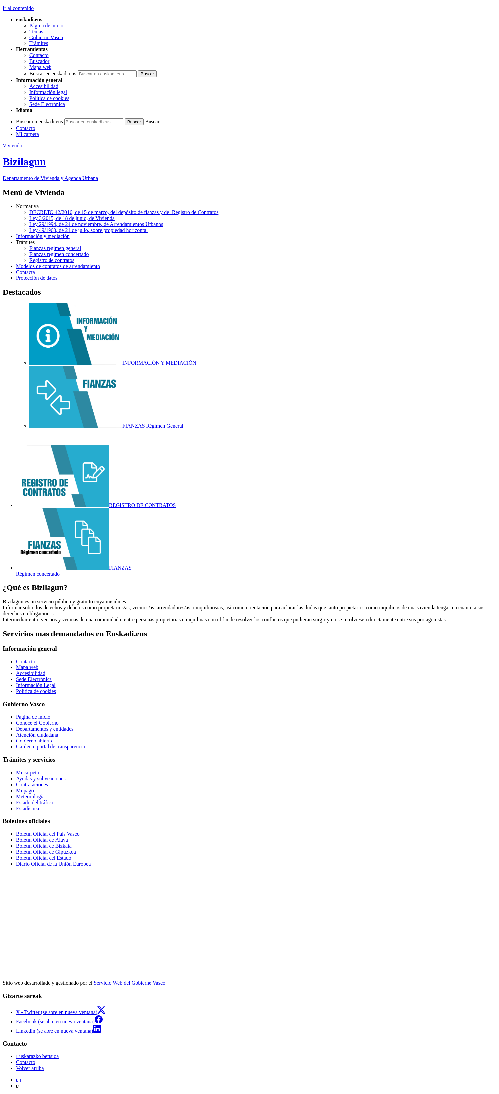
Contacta (25, 272)
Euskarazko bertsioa (37, 1056)
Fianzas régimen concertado (59, 254)
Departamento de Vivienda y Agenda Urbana (50, 178)
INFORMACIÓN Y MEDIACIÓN (112, 363)
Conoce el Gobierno (37, 723)
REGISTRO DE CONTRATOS (96, 505)
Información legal (48, 92)
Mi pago (25, 790)
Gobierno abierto (34, 740)
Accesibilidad (43, 86)
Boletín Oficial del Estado (43, 858)
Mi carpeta (27, 134)
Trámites (38, 43)
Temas (36, 31)
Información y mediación (43, 236)
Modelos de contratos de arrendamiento (58, 266)
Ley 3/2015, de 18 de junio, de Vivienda (72, 218)
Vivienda (12, 145)
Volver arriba (30, 1068)
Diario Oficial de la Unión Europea (53, 864)
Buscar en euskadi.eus (52, 73)
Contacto (39, 55)
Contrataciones (32, 784)
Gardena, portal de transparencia (50, 746)
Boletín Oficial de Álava (42, 840)
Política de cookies (49, 98)
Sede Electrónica (47, 104)
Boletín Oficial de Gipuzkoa (46, 852)
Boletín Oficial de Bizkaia (44, 846)
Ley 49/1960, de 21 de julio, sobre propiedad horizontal (88, 230)
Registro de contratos (51, 260)
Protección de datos (36, 278)
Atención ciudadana (37, 735)
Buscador (39, 61)
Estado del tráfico (34, 802)
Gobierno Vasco (46, 37)
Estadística (27, 808)
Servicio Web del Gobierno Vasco (129, 983)
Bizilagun (24, 162)
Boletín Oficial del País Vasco (48, 834)
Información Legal (36, 685)
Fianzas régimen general (55, 248)
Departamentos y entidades (44, 729)
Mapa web (40, 67)
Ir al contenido (18, 8)
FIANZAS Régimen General (106, 426)
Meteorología (30, 796)
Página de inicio (46, 25)
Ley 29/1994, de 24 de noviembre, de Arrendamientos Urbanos (96, 224)
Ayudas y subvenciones (41, 778)
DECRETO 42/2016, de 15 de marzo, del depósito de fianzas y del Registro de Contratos (123, 212)
